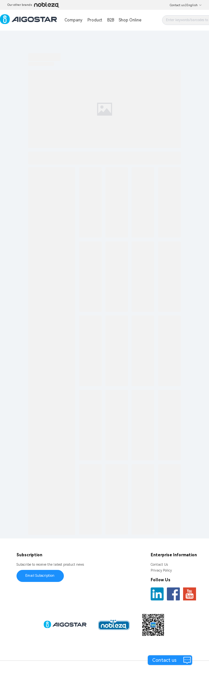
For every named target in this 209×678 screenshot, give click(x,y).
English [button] (194, 5)
